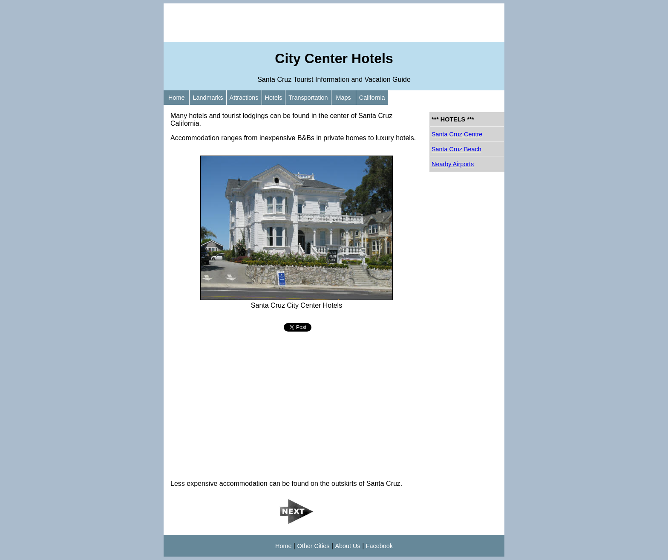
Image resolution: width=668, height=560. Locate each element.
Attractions (244, 97)
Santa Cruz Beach (456, 149)
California (372, 97)
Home (176, 97)
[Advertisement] (334, 22)
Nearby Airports (453, 164)
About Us (347, 546)
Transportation (308, 97)
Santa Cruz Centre (457, 134)
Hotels (273, 97)
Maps (343, 97)
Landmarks (208, 97)
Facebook (379, 546)
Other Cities (313, 546)
